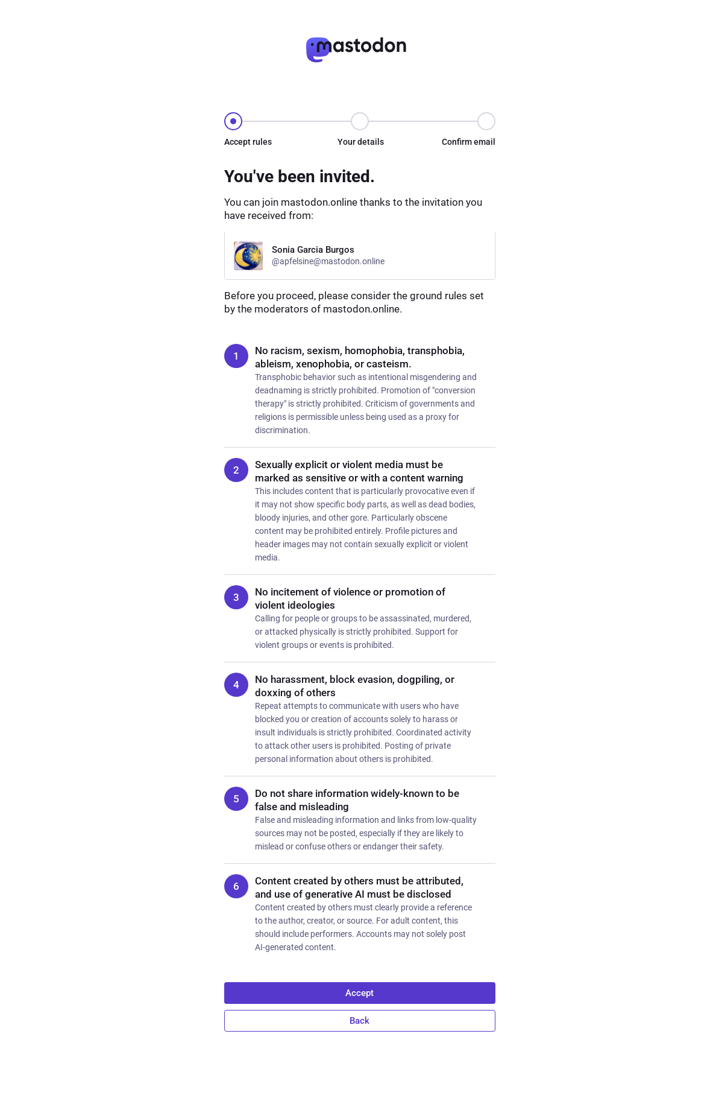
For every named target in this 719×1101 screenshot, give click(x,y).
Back (359, 1020)
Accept (359, 993)
